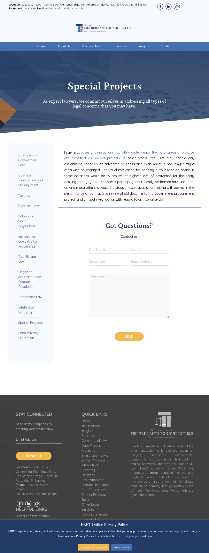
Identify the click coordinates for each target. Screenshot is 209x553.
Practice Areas (92, 46)
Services (121, 46)
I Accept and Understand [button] (94, 547)
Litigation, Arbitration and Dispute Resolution (96, 480)
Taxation (24, 195)
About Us (64, 46)
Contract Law (28, 206)
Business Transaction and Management (30, 180)
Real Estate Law (94, 490)
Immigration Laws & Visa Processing (27, 241)
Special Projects (30, 323)
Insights (144, 46)
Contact (166, 46)
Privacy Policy (121, 547)
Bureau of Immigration (33, 516)
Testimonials (91, 426)
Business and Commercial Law (28, 160)
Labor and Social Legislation (26, 221)
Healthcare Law (30, 297)
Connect (33, 456)
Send (129, 337)
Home (41, 46)
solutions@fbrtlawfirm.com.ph (64, 8)
